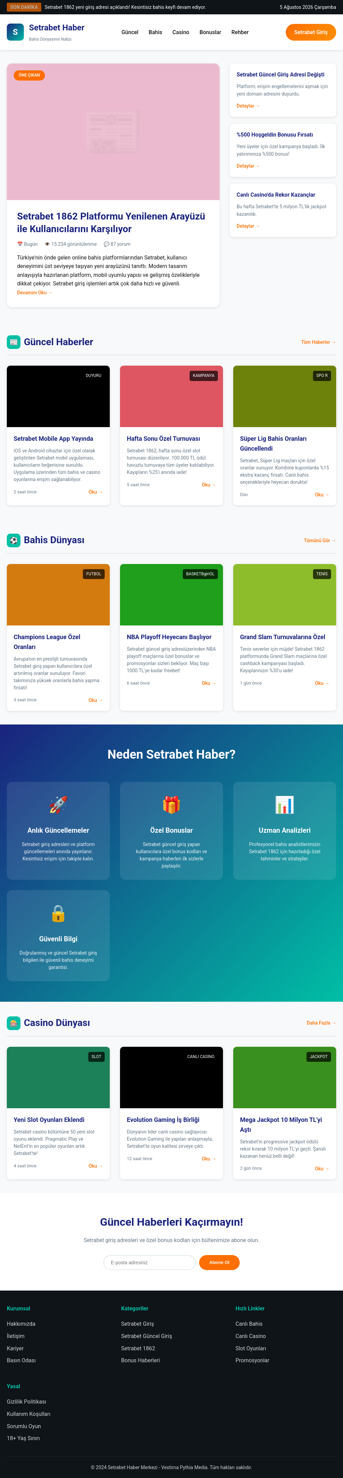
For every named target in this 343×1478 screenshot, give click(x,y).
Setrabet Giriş (311, 32)
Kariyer (15, 1348)
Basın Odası (21, 1360)
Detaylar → (248, 106)
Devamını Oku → (35, 292)
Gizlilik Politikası (26, 1401)
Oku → (96, 492)
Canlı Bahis (249, 1324)
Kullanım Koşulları (28, 1414)
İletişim (16, 1336)
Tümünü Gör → (320, 540)
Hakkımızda (21, 1324)
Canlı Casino (251, 1336)
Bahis (155, 32)
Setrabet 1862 (138, 1348)
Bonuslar (210, 32)
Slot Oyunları (251, 1348)
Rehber (240, 32)
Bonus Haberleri (140, 1360)
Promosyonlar (252, 1360)
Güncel (129, 32)
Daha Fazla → (321, 1023)
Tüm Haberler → (318, 342)
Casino (181, 32)
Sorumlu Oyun (24, 1426)
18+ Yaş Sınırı (23, 1438)
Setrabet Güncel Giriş (146, 1336)
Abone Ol (219, 1262)
